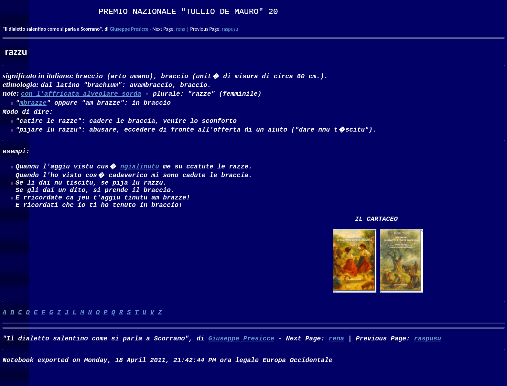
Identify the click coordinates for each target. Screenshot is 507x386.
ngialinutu (139, 171)
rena (180, 29)
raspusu (230, 29)
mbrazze (33, 103)
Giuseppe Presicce (129, 29)
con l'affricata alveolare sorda (81, 93)
